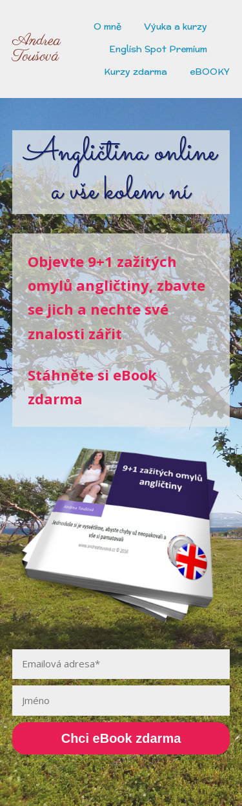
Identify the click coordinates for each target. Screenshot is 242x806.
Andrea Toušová (36, 49)
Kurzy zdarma (135, 71)
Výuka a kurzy (175, 26)
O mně (107, 26)
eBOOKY (210, 71)
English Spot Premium (158, 49)
